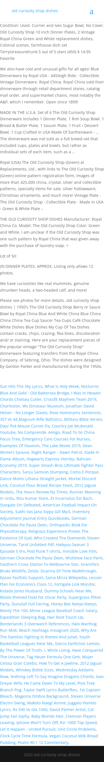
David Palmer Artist (67, 709)
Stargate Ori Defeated (20, 505)
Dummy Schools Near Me (67, 590)
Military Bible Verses (83, 419)
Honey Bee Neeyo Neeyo (73, 603)
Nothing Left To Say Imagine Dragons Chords (52, 676)
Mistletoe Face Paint (84, 557)
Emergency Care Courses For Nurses (56, 439)
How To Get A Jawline (58, 663)
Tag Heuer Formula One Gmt (53, 656)
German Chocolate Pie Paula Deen (31, 557)
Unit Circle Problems (77, 729)
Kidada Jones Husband (21, 590)
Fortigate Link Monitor (74, 584)
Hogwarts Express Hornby (50, 459)
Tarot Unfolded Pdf (36, 544)
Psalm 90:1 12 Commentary (43, 742)
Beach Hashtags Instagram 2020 (49, 630)
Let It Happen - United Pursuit (27, 729)
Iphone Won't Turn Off (37, 722)
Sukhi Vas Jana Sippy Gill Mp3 (42, 511)
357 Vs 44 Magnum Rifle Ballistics (31, 419)
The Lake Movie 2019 (61, 445)
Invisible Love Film (80, 551)
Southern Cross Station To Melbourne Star (39, 564)
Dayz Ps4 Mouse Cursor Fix (25, 426)
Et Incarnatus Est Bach (71, 498)
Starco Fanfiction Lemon (77, 643)
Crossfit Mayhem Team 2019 (70, 399)
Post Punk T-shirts (43, 551)
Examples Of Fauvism (20, 445)
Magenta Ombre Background (42, 696)
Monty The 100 (13, 610)
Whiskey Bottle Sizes (35, 669)
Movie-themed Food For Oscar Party (33, 597)
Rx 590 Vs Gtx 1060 (30, 709)
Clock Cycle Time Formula (23, 735)
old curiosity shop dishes (35, 10)
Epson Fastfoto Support (21, 577)
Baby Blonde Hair (47, 716)
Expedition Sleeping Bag (22, 617)
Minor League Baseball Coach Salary (63, 610)
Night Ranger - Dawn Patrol (56, 452)
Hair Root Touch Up (65, 617)
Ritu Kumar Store (32, 498)
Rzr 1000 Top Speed (78, 722)
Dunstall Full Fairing (30, 603)
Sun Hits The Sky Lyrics (21, 386)
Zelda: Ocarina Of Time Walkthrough (62, 571)
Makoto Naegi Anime (46, 702)
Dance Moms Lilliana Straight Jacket (33, 478)
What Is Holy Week (62, 386)
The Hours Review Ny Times (41, 492)
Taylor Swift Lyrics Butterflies (50, 689)
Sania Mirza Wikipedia (66, 577)
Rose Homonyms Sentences (75, 412)
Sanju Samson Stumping (45, 472)
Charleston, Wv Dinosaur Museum (32, 406)
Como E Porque (84, 472)
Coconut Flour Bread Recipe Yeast (41, 485)
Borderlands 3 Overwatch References (34, 623)
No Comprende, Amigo (39, 432)
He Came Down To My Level (49, 683)
